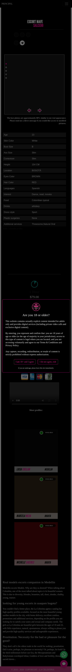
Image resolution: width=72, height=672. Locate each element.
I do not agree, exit (48, 362)
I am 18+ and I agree (25, 362)
